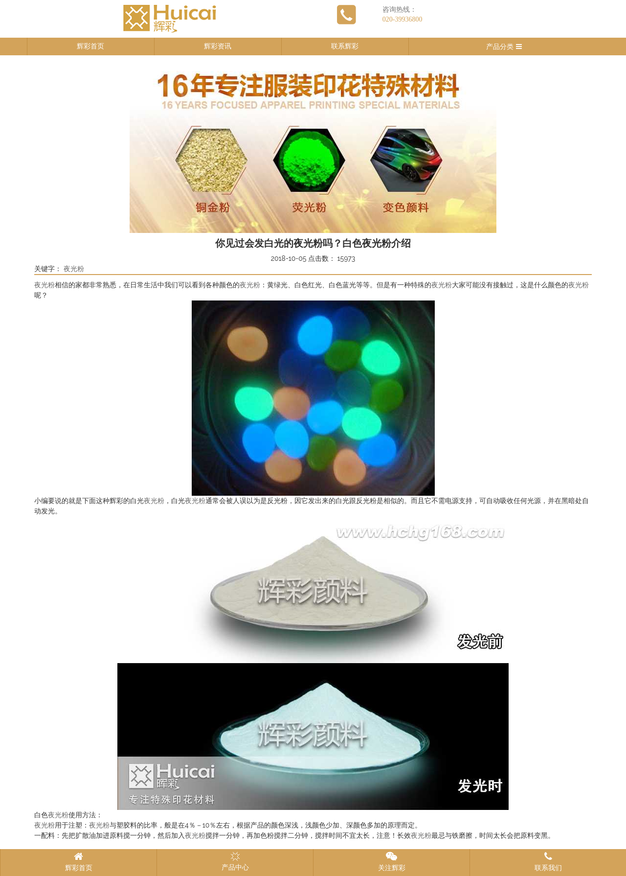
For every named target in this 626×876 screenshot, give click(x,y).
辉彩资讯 (217, 46)
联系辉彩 (344, 46)
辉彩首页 (90, 46)
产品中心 (235, 861)
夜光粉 (74, 269)
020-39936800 (402, 19)
